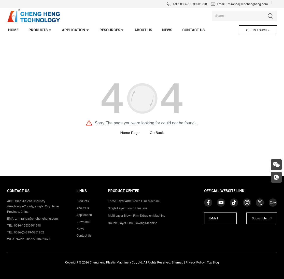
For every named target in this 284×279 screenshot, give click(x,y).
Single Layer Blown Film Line (127, 208)
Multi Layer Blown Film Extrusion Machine (136, 215)
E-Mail (213, 218)
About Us (143, 30)
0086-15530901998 (193, 4)
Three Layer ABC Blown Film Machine (134, 201)
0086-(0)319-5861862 (29, 232)
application (75, 30)
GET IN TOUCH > (258, 30)
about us (82, 208)
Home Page (130, 133)
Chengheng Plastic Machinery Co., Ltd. (116, 262)
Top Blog (213, 262)
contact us (193, 30)
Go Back (157, 133)
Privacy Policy (195, 262)
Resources (111, 30)
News (80, 228)
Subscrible (259, 218)
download (83, 222)
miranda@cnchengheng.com (248, 4)
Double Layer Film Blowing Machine (132, 223)
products (40, 30)
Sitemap (177, 262)
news (167, 30)
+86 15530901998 (37, 239)
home (13, 30)
